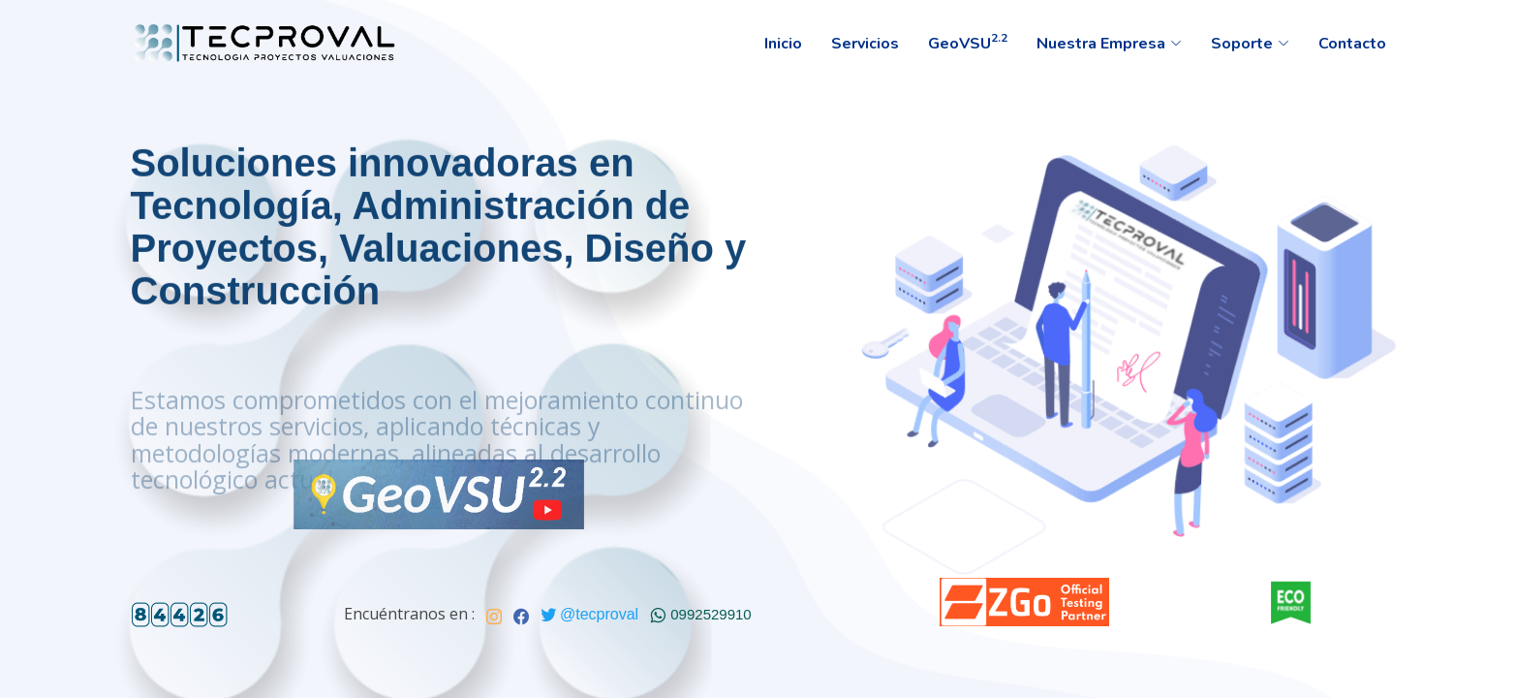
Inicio (783, 43)
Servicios (865, 43)
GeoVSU (967, 42)
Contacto (1352, 43)
